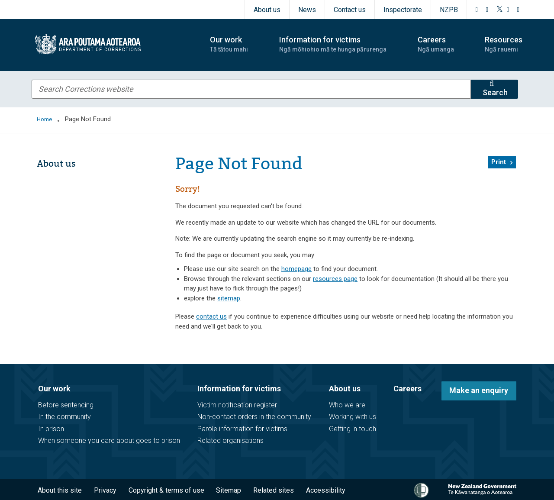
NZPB (449, 10)
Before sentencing (65, 405)
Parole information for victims (242, 429)
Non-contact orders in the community (254, 417)
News (307, 10)
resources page (335, 279)
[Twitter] (499, 9)
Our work (54, 388)
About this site (60, 490)
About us (267, 10)
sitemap (228, 298)
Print (498, 162)
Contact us (350, 10)
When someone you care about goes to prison (109, 440)
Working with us (352, 417)
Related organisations (230, 440)
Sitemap (228, 490)
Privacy (105, 490)
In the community (64, 417)
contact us (211, 316)
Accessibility (325, 490)
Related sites (273, 490)
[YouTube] (508, 9)
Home (44, 119)
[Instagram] (487, 9)
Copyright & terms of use (166, 490)
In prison (51, 429)
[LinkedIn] (518, 9)
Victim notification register (237, 405)
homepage (296, 269)
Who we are (347, 405)
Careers (407, 388)
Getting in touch (352, 429)
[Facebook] (477, 9)
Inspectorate (402, 10)
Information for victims (239, 388)
